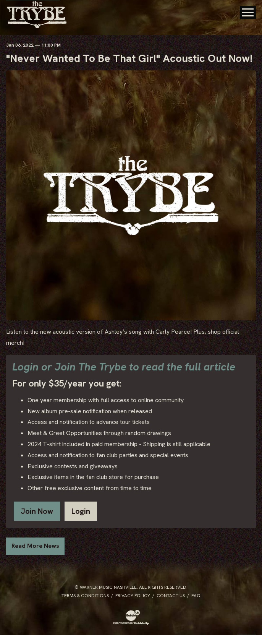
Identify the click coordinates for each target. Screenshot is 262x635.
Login (80, 511)
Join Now (37, 511)
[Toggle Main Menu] (248, 12)
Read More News (35, 546)
